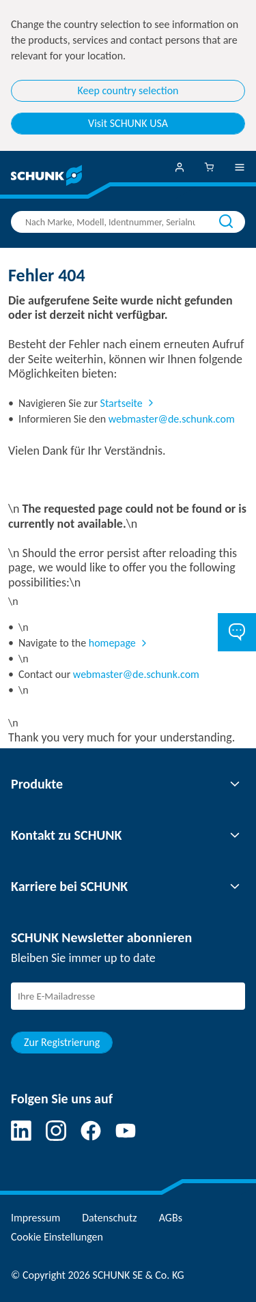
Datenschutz (109, 1217)
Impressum (35, 1217)
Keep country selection (128, 90)
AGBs (170, 1217)
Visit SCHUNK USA (128, 123)
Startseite (121, 403)
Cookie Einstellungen (57, 1236)
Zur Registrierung (62, 1042)
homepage (112, 642)
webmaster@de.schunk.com (172, 418)
